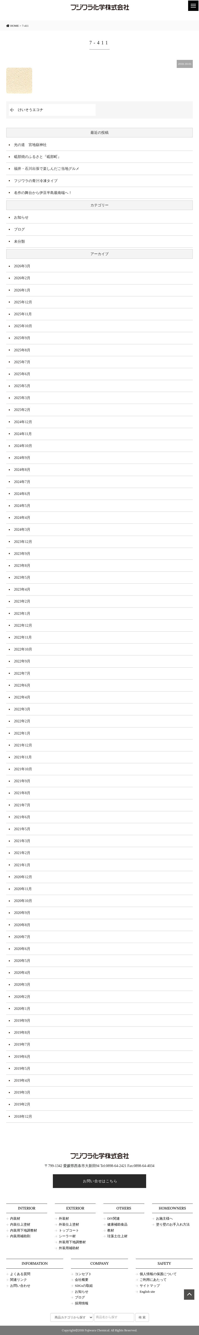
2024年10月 (23, 446)
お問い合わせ (20, 1286)
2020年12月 (23, 877)
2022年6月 (22, 685)
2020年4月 (22, 973)
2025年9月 (22, 338)
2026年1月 (22, 290)
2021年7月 (22, 805)
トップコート (69, 1230)
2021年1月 (22, 865)
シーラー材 (67, 1236)
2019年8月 (22, 1033)
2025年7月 (22, 362)
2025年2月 (22, 410)
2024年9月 (22, 458)
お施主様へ (164, 1218)
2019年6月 (22, 1057)
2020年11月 (23, 889)
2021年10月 (23, 769)
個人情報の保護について (158, 1274)
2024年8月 (22, 470)
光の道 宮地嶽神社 (30, 145)
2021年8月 (22, 793)
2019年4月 (22, 1080)
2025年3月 (22, 398)
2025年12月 (23, 302)
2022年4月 (22, 697)
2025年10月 (23, 326)
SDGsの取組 (84, 1286)
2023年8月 (22, 566)
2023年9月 (22, 554)
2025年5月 (22, 386)
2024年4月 (22, 518)
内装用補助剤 (20, 1236)
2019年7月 (22, 1044)
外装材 (64, 1218)
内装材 (15, 1218)
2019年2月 (22, 1104)
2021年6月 (22, 817)
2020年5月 (22, 961)
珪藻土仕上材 (117, 1236)
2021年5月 (22, 829)
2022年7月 (22, 673)
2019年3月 (22, 1092)
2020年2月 (22, 997)
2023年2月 (22, 601)
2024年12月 (23, 422)
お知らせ (21, 217)
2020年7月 (22, 937)
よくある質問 (20, 1274)
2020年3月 (22, 985)
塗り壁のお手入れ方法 (173, 1224)
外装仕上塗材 (69, 1224)
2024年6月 (22, 494)
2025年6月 (22, 374)
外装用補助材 (69, 1248)
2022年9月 (22, 661)
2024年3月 (22, 530)
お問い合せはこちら (99, 1181)
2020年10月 (23, 901)
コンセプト (83, 1274)
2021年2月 (22, 853)
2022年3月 (22, 709)
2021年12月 (23, 745)
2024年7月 (22, 482)
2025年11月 (23, 314)
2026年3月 (22, 266)
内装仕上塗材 (20, 1224)
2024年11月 (23, 434)
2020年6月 (22, 949)
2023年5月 (22, 577)
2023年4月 (22, 589)
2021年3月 (22, 841)
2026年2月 (22, 278)
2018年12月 (23, 1117)
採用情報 (81, 1303)
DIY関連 (113, 1218)
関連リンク (18, 1280)
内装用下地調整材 (23, 1230)
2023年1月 (22, 614)
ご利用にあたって (153, 1280)
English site (147, 1292)
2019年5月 (22, 1069)
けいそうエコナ (30, 110)
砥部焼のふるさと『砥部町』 (37, 157)
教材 (110, 1230)
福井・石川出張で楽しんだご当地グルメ (46, 169)
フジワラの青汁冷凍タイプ (36, 181)
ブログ (19, 229)
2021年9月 (22, 781)
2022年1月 (22, 733)
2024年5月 (22, 506)
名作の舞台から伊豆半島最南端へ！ (43, 193)
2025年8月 (22, 350)
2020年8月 (22, 925)
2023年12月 (23, 542)
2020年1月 (22, 1009)
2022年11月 (23, 637)
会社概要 (81, 1280)
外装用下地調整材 (72, 1242)
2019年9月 (22, 1021)
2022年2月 (22, 721)
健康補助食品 (117, 1224)
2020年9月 (22, 913)
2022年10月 (23, 649)
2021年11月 (23, 757)
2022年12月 (23, 625)
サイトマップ (150, 1286)
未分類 (19, 241)
